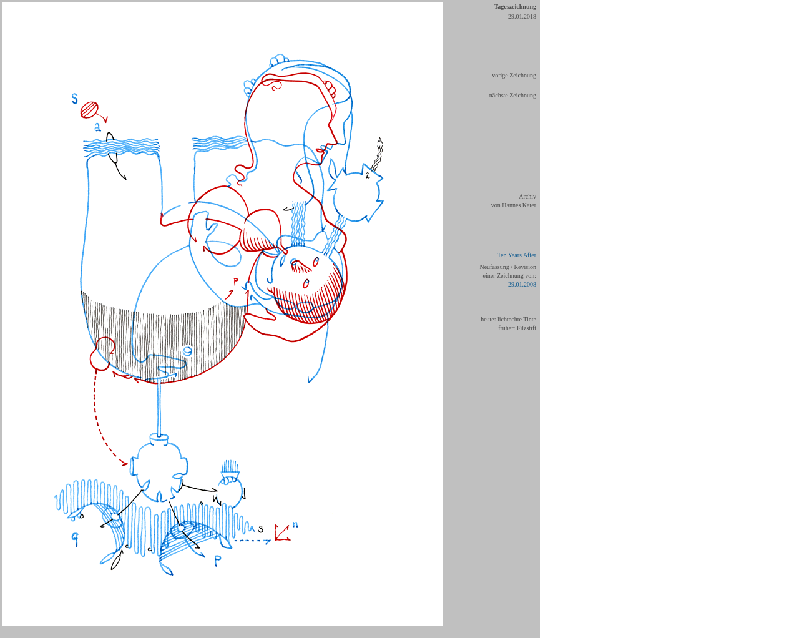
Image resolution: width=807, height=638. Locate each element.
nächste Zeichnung (512, 95)
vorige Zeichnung (514, 75)
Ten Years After (516, 255)
